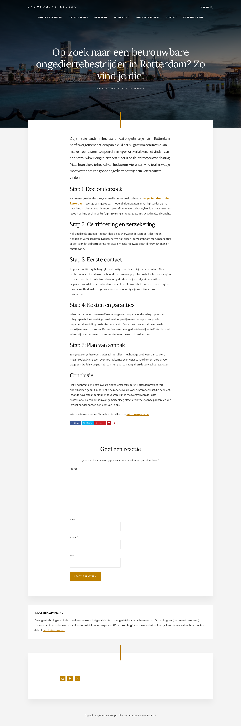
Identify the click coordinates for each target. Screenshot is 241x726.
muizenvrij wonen (137, 414)
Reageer (139, 89)
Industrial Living (53, 6)
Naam (73, 519)
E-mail (74, 537)
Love (109, 423)
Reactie (74, 469)
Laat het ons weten (54, 630)
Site (72, 555)
